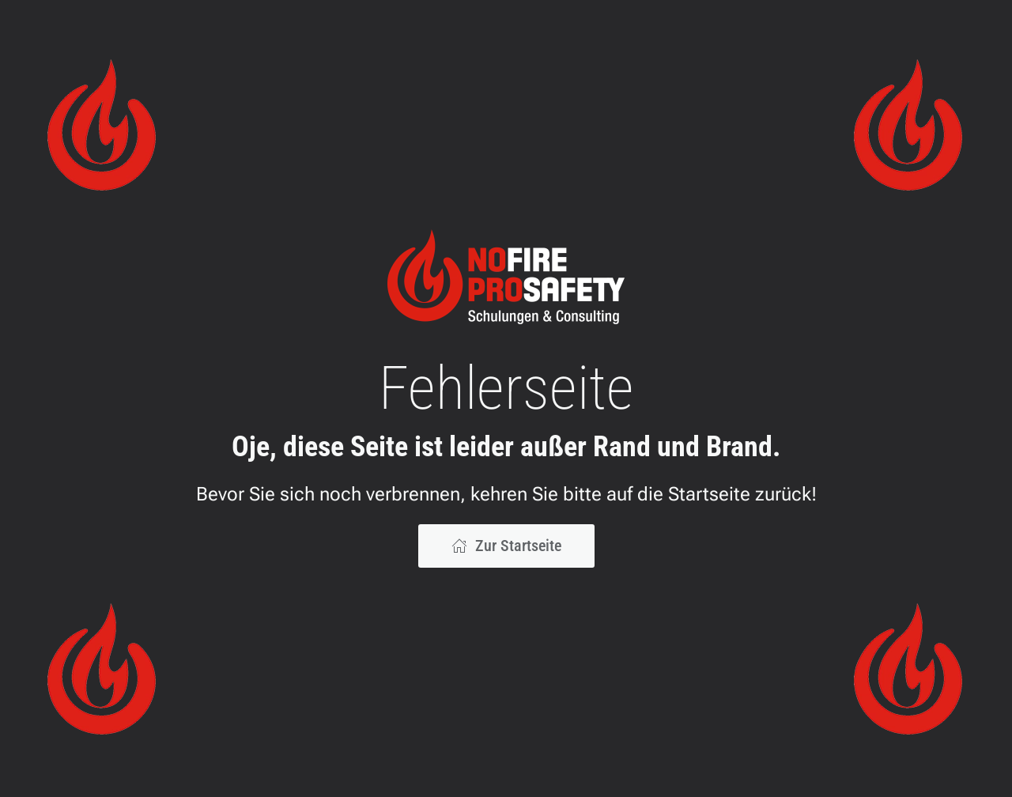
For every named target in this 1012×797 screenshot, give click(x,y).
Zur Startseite (506, 545)
